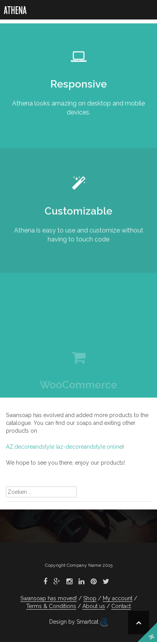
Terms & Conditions (51, 606)
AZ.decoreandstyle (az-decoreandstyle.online (64, 447)
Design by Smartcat (78, 622)
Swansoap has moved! (48, 598)
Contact (121, 606)
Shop (89, 598)
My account (117, 598)
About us (93, 606)
